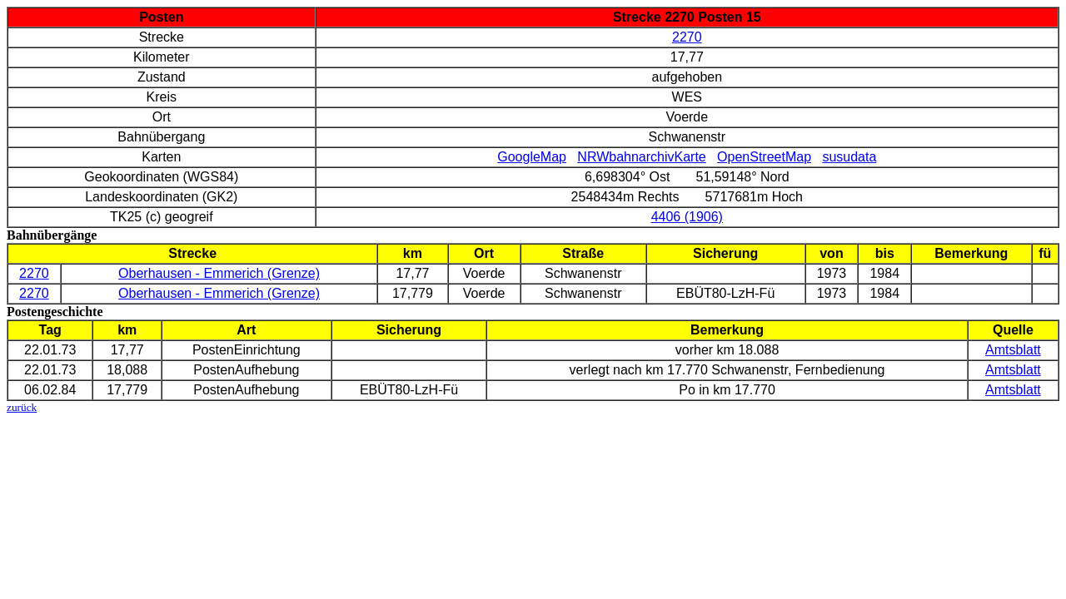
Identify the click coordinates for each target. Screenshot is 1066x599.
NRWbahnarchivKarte (641, 157)
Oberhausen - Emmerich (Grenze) (219, 273)
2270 (687, 37)
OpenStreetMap (764, 157)
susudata (849, 157)
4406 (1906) (687, 217)
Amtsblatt (1013, 350)
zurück (22, 407)
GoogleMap (531, 157)
